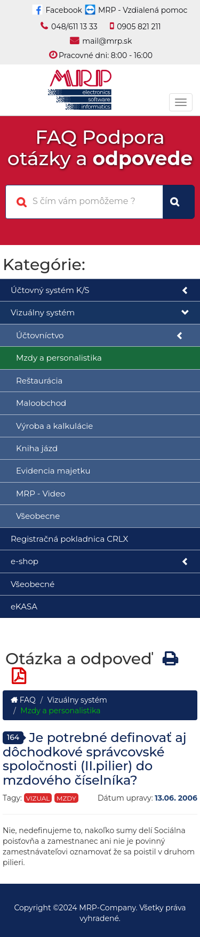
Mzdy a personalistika (59, 358)
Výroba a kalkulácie (54, 426)
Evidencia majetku (53, 471)
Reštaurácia (39, 381)
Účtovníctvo (100, 335)
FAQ (23, 700)
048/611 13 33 (74, 26)
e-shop (100, 561)
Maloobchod (41, 403)
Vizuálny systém (100, 313)
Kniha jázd (37, 448)
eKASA (24, 606)
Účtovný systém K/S (100, 290)
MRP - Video (40, 493)
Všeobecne (38, 516)
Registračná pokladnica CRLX (69, 539)
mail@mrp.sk (107, 41)
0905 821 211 (139, 26)
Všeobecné (32, 584)
